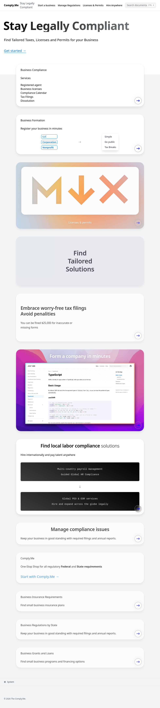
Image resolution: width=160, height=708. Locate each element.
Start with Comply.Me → (40, 576)
